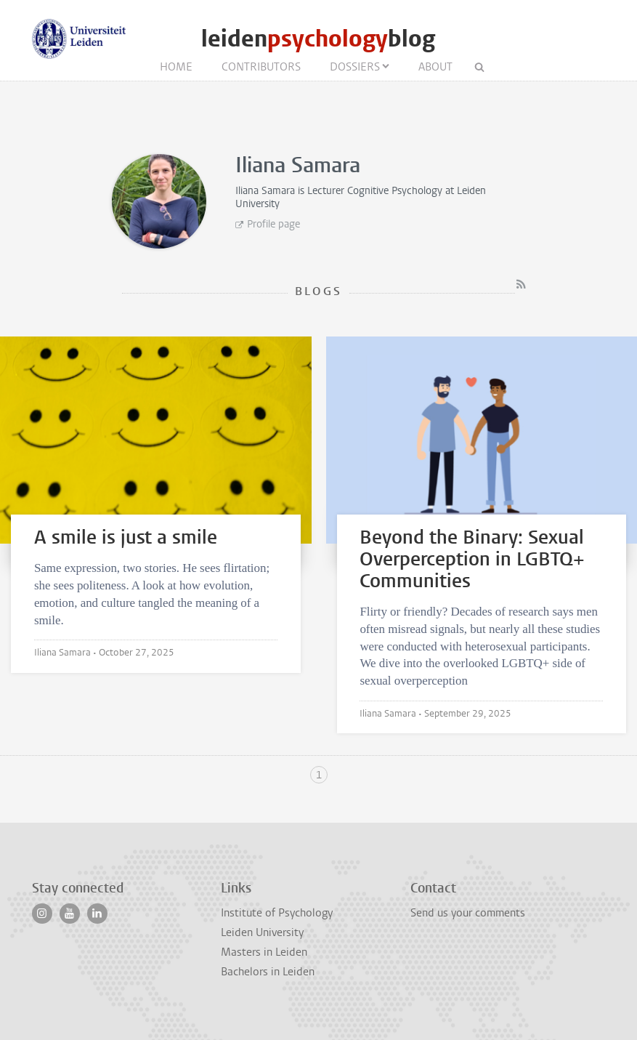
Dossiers (355, 67)
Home (176, 67)
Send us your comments (467, 913)
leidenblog (318, 39)
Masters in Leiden (264, 952)
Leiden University (262, 932)
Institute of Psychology (277, 913)
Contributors (261, 67)
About (435, 67)
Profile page (273, 224)
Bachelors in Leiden (268, 971)
